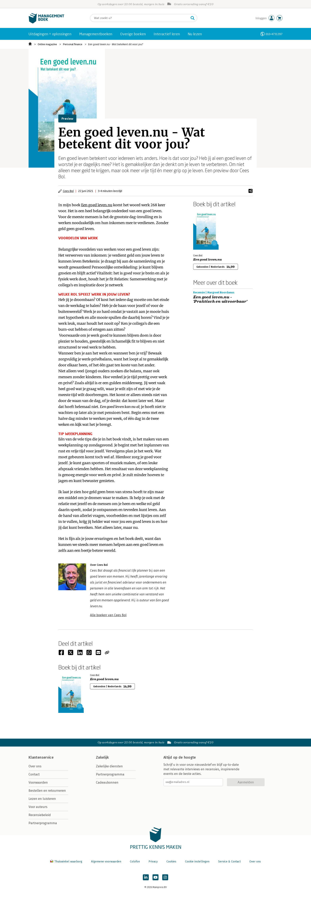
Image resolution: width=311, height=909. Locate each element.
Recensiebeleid (40, 815)
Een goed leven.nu (96, 205)
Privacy (153, 861)
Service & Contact (229, 861)
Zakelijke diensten (109, 766)
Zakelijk (102, 757)
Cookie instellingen (197, 861)
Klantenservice (41, 757)
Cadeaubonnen (107, 782)
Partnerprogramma (43, 823)
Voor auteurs (38, 807)
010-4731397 (274, 34)
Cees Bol (68, 191)
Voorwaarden (38, 782)
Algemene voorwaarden (106, 861)
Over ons (35, 766)
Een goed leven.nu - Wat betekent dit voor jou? (115, 44)
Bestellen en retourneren (47, 791)
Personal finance (72, 44)
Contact (34, 774)
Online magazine (47, 44)
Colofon (135, 861)
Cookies (171, 861)
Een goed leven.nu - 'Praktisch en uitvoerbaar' (220, 299)
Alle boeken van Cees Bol (108, 615)
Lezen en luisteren (42, 799)
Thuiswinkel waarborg (66, 861)
